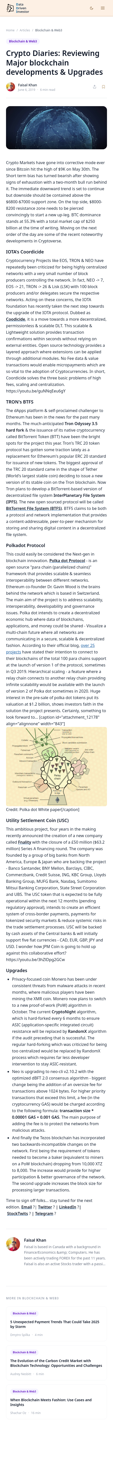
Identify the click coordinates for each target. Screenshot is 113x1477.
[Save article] (103, 86)
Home (10, 30)
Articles (25, 30)
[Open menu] (102, 8)
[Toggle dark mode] (91, 8)
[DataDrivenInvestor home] (17, 8)
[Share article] (94, 86)
